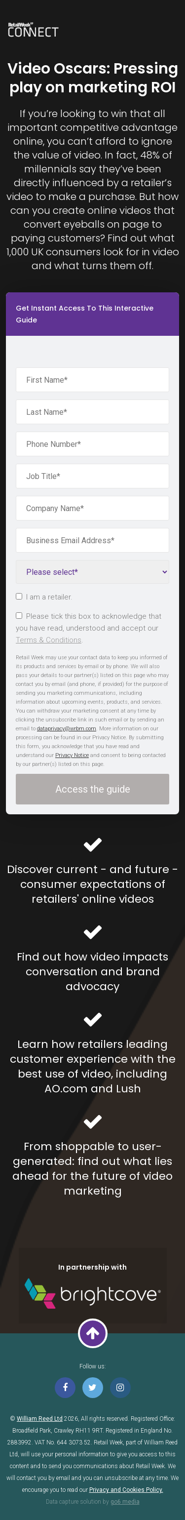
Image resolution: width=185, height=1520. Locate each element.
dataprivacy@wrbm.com (66, 728)
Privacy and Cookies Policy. (126, 1489)
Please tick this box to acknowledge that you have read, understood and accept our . (88, 628)
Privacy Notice (72, 755)
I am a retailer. (44, 597)
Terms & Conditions (48, 640)
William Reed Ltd (40, 1418)
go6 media (125, 1501)
